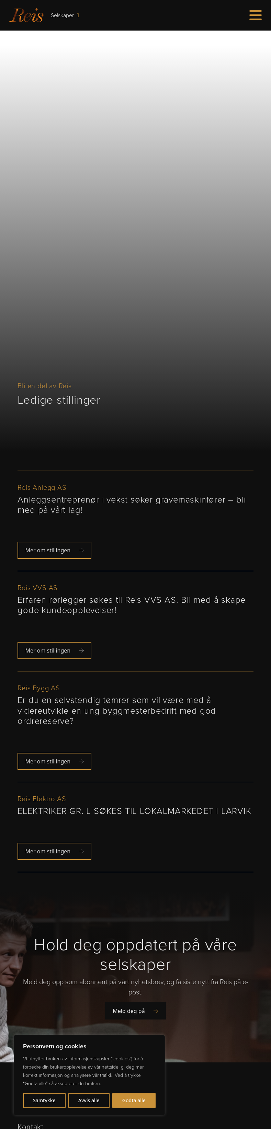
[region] (89, 1075)
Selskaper (65, 15)
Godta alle (134, 1100)
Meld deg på (135, 1011)
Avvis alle (89, 1100)
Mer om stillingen (54, 550)
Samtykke (44, 1100)
